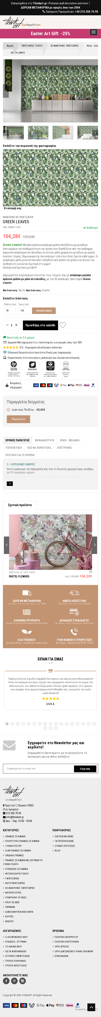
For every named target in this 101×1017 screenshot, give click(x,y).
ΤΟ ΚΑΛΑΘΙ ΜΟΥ (13, 946)
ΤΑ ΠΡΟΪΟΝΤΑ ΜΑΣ (64, 841)
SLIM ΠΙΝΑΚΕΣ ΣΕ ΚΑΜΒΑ (18, 850)
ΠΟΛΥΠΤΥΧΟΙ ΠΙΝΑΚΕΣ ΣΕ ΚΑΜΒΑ (22, 841)
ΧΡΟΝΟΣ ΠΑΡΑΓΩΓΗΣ (17, 440)
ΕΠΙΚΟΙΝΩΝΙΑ (61, 956)
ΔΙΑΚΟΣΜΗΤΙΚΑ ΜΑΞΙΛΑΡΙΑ (19, 911)
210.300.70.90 (12, 813)
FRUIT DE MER (12, 902)
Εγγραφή (85, 768)
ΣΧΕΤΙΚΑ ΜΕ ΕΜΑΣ (64, 836)
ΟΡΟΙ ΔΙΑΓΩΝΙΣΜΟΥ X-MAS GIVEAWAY (74, 951)
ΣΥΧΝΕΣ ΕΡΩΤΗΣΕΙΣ (65, 845)
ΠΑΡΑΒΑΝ (10, 907)
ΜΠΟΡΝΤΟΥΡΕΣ (13, 892)
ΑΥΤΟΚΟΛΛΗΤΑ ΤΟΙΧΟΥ (17, 873)
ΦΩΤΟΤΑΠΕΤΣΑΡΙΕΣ (15, 883)
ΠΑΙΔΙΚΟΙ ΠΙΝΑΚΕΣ (14, 855)
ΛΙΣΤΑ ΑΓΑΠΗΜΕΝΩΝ (15, 951)
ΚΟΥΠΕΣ (9, 916)
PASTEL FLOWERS (19, 576)
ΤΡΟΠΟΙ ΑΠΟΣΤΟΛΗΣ (16, 965)
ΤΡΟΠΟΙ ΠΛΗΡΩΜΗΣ (15, 960)
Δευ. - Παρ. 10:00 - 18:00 (17, 821)
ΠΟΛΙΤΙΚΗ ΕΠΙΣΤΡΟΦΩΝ (67, 941)
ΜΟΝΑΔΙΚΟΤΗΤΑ (44, 440)
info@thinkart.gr (13, 817)
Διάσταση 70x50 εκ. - (26, 409)
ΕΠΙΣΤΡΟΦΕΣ (64, 447)
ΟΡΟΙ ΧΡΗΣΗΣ (62, 946)
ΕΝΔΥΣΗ (9, 921)
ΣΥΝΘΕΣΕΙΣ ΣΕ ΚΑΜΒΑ (16, 869)
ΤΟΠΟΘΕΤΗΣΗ (13, 447)
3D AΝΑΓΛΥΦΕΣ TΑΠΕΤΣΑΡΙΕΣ (20, 888)
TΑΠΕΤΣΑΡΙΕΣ (12, 878)
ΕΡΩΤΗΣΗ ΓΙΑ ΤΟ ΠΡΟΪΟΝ (19, 455)
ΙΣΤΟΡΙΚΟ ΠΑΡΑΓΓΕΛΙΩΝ (17, 956)
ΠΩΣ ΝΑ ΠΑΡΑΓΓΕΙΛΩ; (39, 447)
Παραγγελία (18, 419)
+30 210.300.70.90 (86, 11)
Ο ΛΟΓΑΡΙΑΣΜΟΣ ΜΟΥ (16, 937)
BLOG (57, 850)
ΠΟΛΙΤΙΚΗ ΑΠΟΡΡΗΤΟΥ (66, 937)
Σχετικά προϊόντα (20, 505)
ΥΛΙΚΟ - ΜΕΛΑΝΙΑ (69, 440)
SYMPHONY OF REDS (15, 897)
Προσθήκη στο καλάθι (40, 325)
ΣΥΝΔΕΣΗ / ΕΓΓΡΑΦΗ (15, 941)
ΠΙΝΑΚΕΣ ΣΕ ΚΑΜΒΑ (15, 836)
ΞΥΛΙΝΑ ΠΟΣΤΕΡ (13, 845)
